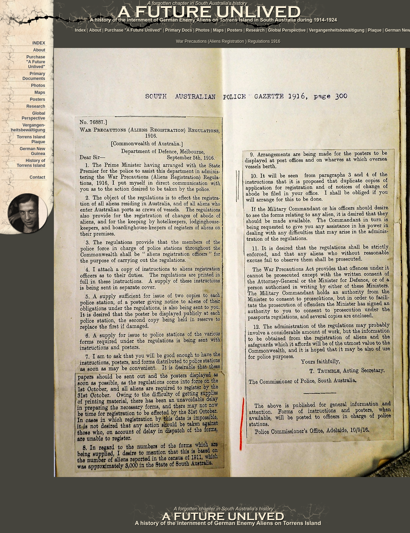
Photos (38, 85)
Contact (37, 177)
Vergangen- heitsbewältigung (28, 127)
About (39, 50)
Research (35, 106)
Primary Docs (178, 30)
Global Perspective (33, 116)
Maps (39, 92)
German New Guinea (32, 151)
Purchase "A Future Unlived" (35, 62)
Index (80, 30)
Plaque (374, 30)
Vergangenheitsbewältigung (337, 30)
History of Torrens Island (31, 163)
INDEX (38, 43)
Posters (37, 99)
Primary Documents (34, 76)
